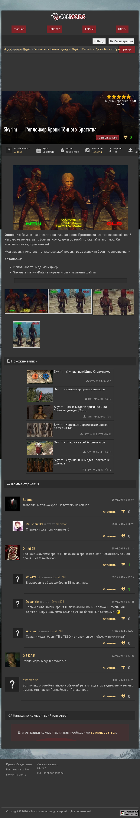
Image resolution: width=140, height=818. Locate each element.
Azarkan (32, 631)
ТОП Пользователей (50, 772)
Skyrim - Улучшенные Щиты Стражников (82, 371)
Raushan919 (34, 524)
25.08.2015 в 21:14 (123, 548)
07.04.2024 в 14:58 (123, 631)
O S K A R (29, 655)
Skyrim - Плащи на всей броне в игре (79, 442)
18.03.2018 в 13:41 (123, 601)
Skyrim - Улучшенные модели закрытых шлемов (82, 461)
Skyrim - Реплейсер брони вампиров (79, 389)
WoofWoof (33, 577)
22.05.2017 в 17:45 (123, 655)
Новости (54, 29)
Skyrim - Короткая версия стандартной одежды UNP (81, 426)
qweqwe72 (30, 680)
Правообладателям (19, 764)
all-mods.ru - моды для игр (46, 811)
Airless (18, 152)
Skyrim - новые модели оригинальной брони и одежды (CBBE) (80, 408)
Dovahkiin (32, 601)
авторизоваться (103, 732)
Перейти (97, 152)
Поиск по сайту (16, 774)
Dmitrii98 (29, 548)
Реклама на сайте (17, 769)
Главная (19, 29)
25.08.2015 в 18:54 (123, 499)
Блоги (122, 29)
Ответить (109, 511)
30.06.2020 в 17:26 (123, 680)
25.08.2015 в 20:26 (123, 524)
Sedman (28, 499)
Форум (89, 29)
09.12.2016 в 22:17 (123, 577)
